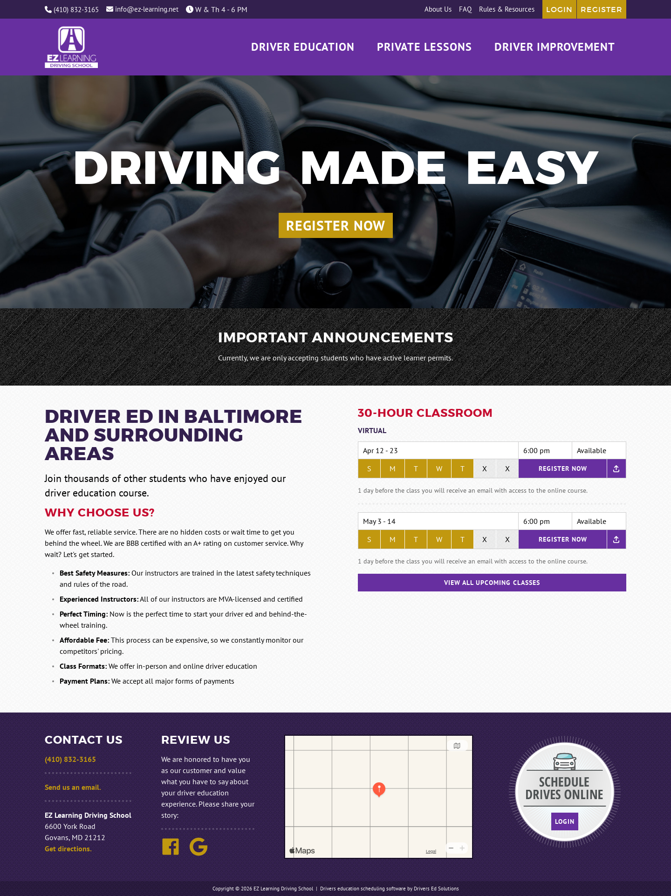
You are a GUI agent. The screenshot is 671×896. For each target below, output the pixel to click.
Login (559, 9)
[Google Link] (202, 853)
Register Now (335, 225)
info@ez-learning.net (142, 9)
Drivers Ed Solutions (436, 888)
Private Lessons (424, 47)
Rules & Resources (506, 9)
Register (602, 9)
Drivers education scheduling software (363, 888)
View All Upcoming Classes (492, 582)
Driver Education (303, 47)
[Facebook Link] (174, 853)
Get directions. (68, 848)
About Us (438, 9)
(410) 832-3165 (72, 9)
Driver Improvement (554, 47)
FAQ (465, 9)
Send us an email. (73, 787)
